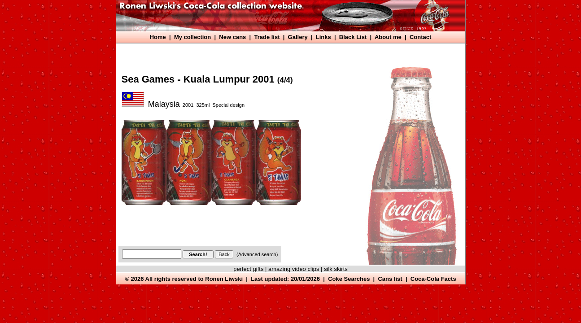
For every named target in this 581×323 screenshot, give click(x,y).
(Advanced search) (257, 254)
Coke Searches (349, 278)
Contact (420, 37)
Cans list (390, 278)
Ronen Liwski (224, 278)
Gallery (298, 37)
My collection (192, 37)
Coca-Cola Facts (433, 278)
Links (323, 37)
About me (388, 37)
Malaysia (164, 104)
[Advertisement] (282, 52)
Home (158, 37)
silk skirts (336, 269)
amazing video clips (293, 269)
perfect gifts (248, 269)
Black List (353, 37)
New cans (232, 37)
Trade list (267, 37)
